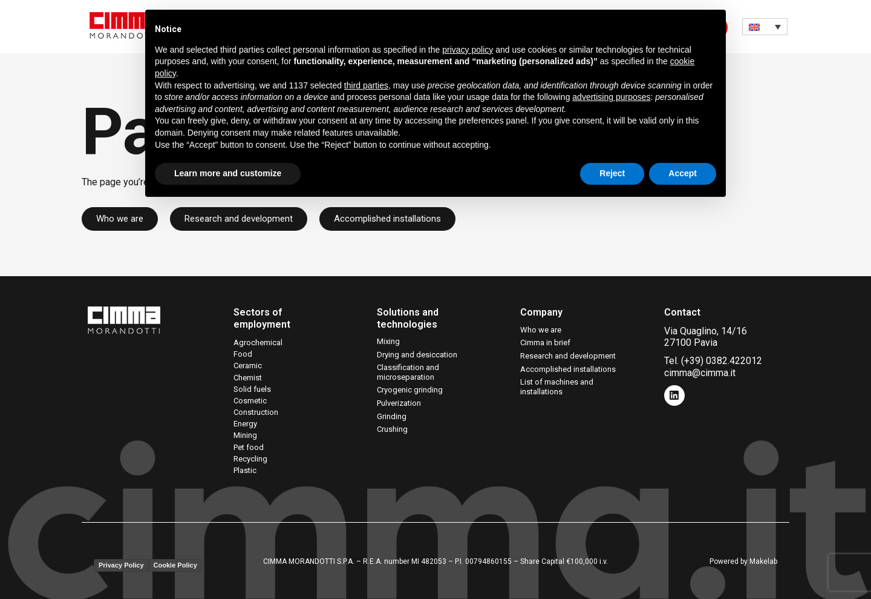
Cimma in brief (545, 342)
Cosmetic (250, 400)
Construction (255, 412)
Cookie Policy (175, 565)
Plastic (244, 470)
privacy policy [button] (467, 50)
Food (242, 354)
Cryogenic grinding (410, 389)
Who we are (540, 329)
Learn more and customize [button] (227, 173)
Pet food (248, 447)
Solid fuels (252, 389)
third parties (366, 85)
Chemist (247, 377)
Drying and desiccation (417, 354)
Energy (245, 423)
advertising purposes (611, 97)
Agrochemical (257, 342)
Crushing (392, 429)
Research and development (568, 355)
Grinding (391, 416)
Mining (245, 435)
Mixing (388, 341)
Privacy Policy (121, 565)
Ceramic (247, 365)
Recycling (250, 458)
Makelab (763, 561)
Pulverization (399, 403)
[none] (765, 26)
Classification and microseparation (408, 372)
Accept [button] (682, 173)
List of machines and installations (556, 386)
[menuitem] (765, 26)
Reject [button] (612, 173)
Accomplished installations (568, 369)
